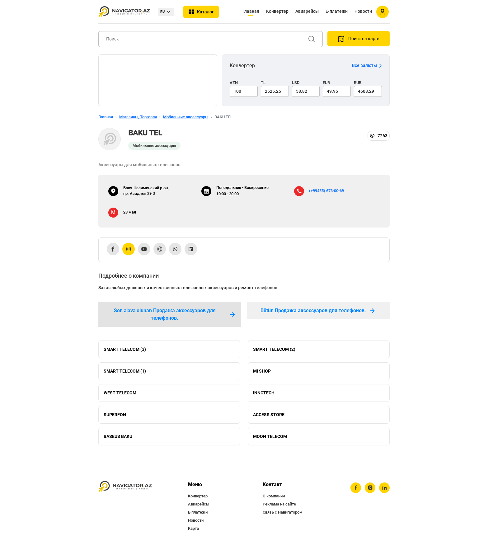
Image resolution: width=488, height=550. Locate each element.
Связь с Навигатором (283, 512)
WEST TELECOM (120, 392)
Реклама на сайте (279, 504)
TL (263, 82)
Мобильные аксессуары (185, 117)
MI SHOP (262, 371)
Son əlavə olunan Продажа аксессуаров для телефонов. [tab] (175, 314)
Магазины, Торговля (138, 117)
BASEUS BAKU (118, 436)
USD (296, 82)
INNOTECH (263, 392)
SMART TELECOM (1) (125, 371)
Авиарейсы (307, 11)
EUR (326, 82)
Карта (193, 528)
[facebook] (355, 487)
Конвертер (277, 11)
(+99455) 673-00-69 (326, 190)
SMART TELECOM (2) (274, 349)
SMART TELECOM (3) (125, 349)
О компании (274, 496)
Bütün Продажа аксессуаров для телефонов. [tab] (318, 310)
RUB (357, 82)
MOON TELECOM (270, 436)
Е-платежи (337, 11)
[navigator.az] (125, 486)
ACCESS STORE (268, 414)
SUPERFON (115, 414)
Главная (250, 11)
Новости (363, 11)
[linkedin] (384, 487)
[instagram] (370, 487)
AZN (234, 82)
